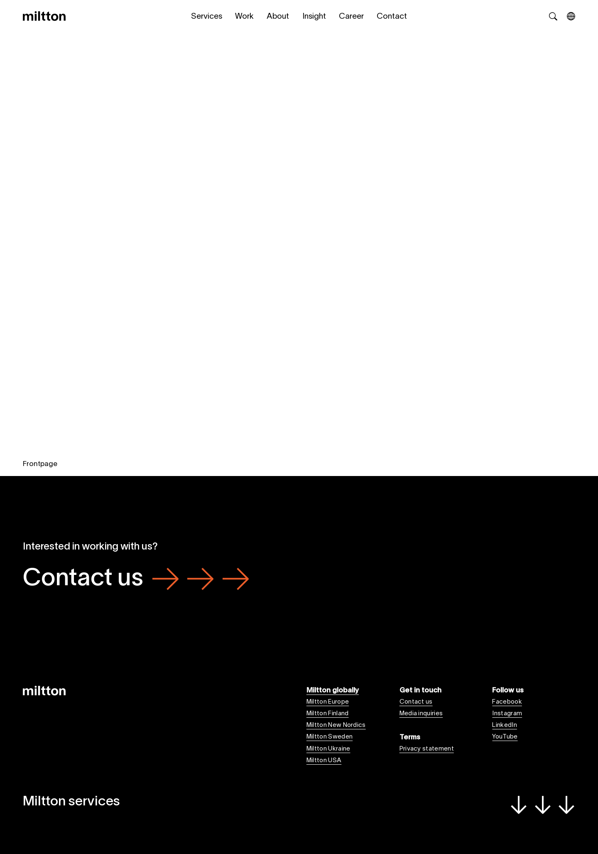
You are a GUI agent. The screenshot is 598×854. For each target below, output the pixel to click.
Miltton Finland (327, 714)
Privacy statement (426, 749)
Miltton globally (332, 690)
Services (206, 16)
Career (351, 16)
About (278, 16)
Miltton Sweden (329, 737)
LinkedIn (504, 725)
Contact (392, 16)
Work (244, 16)
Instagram (507, 714)
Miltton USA (323, 760)
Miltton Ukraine (328, 749)
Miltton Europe (327, 702)
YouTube (504, 737)
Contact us (135, 579)
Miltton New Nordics (336, 725)
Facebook (507, 702)
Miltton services (299, 804)
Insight (314, 16)
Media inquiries (421, 714)
